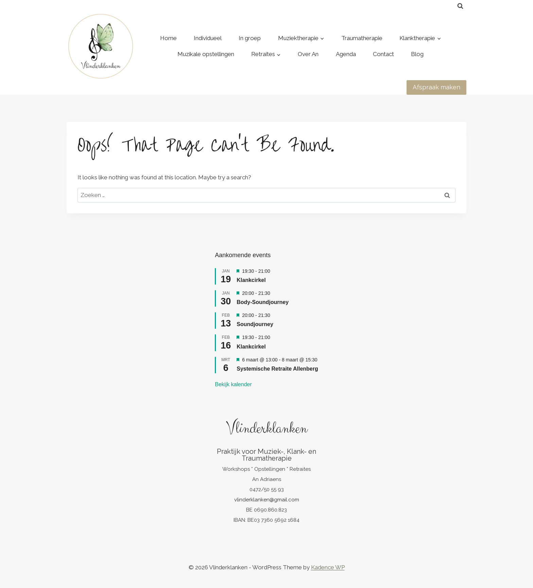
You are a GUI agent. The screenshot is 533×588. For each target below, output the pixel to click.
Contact (383, 54)
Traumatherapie (361, 38)
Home (168, 38)
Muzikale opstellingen (205, 54)
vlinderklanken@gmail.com (266, 500)
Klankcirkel (251, 280)
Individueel (208, 38)
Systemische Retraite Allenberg (277, 369)
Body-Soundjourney (263, 302)
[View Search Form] (460, 6)
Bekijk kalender (233, 384)
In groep (250, 38)
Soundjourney (255, 324)
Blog (417, 54)
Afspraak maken (436, 87)
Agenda (346, 54)
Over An (308, 54)
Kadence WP (328, 567)
